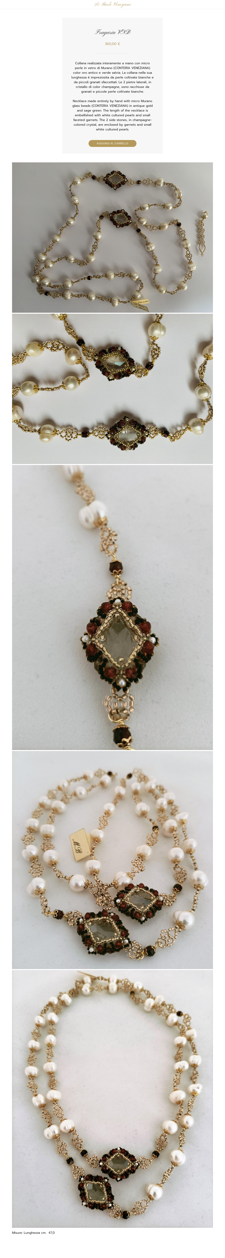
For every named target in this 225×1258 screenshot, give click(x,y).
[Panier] (219, 4)
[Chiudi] (5, 4)
